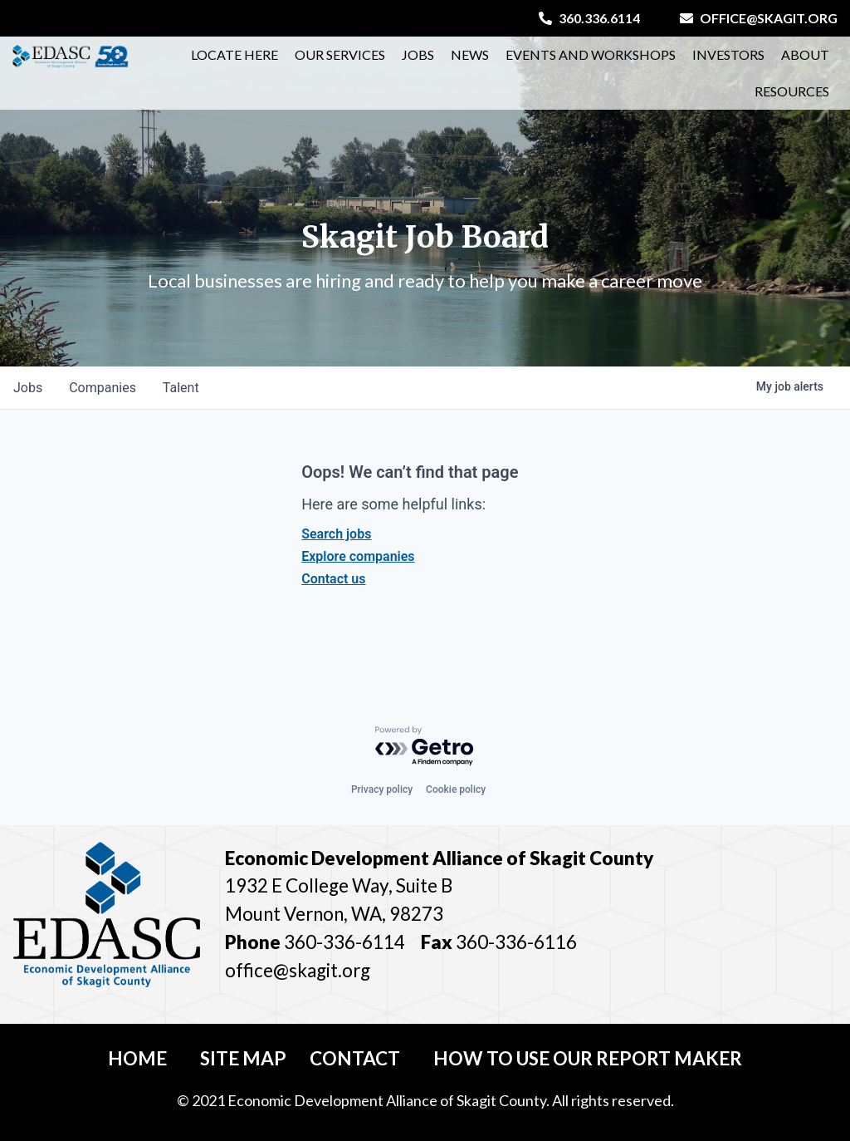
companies (102, 388)
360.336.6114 (589, 18)
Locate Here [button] (234, 54)
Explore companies (357, 556)
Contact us (333, 579)
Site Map (243, 1058)
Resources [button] (792, 91)
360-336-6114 (344, 942)
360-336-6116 (514, 942)
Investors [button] (728, 54)
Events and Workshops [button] (591, 54)
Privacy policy (382, 789)
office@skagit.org (759, 18)
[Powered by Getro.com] (425, 746)
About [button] (805, 54)
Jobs (418, 54)
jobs (27, 388)
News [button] (470, 54)
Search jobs (336, 534)
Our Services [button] (340, 54)
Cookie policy (456, 789)
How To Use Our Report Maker (587, 1058)
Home (137, 1058)
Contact (355, 1058)
